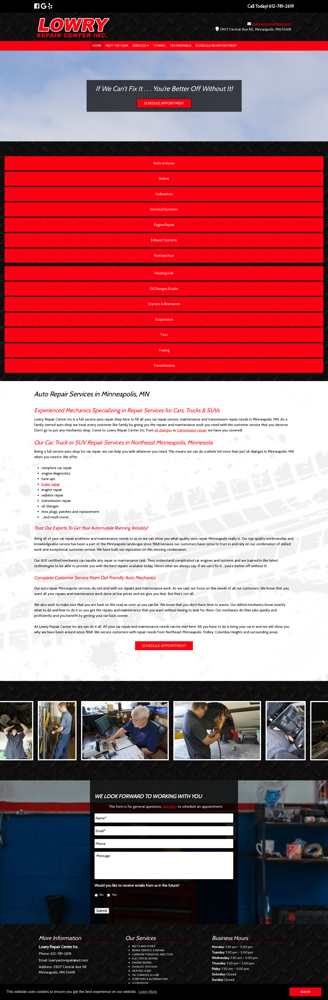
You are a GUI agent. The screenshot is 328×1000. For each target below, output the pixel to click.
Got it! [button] (305, 992)
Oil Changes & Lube (164, 289)
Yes (114, 895)
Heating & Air (164, 273)
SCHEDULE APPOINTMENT (164, 103)
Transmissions (164, 366)
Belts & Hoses (164, 163)
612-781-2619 (61, 953)
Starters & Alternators (164, 304)
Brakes (164, 179)
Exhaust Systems (164, 240)
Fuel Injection (164, 256)
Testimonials (180, 46)
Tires (164, 335)
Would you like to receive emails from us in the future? (139, 885)
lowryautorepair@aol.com (271, 24)
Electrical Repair (145, 958)
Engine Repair (164, 225)
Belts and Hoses (143, 946)
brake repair (50, 484)
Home (97, 46)
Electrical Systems (164, 209)
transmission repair (191, 430)
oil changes (163, 430)
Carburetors (164, 194)
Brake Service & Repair (148, 950)
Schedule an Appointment (216, 46)
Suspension (164, 319)
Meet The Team (116, 46)
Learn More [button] (147, 992)
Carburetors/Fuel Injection (152, 954)
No (102, 895)
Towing (159, 46)
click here (170, 806)
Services (140, 46)
